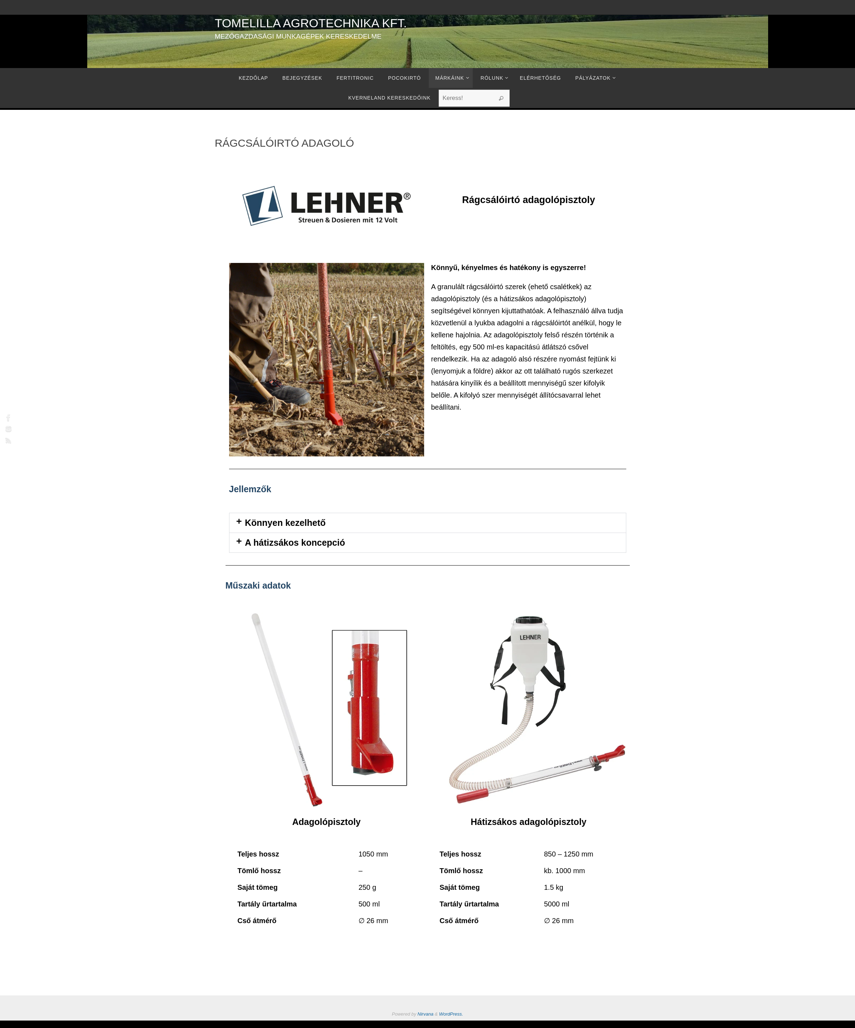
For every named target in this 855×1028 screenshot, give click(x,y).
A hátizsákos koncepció (295, 542)
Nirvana (425, 1014)
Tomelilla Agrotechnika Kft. (311, 23)
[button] (427, 523)
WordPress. (451, 1014)
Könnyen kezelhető (285, 523)
